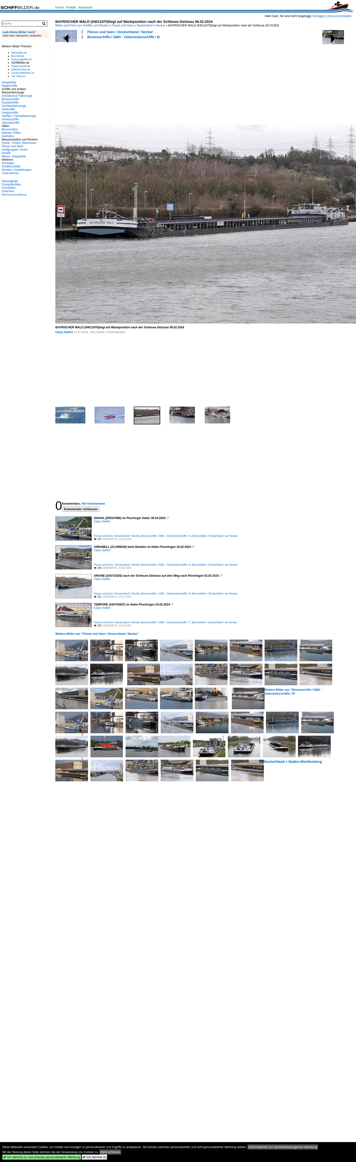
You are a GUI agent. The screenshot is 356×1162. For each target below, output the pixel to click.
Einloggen (319, 16)
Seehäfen (8, 136)
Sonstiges (8, 163)
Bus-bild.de (17, 56)
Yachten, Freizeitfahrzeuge (19, 116)
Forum (59, 7)
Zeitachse (8, 191)
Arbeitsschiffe (10, 119)
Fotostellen (9, 188)
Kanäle (6, 153)
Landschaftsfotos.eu (22, 72)
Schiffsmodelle (11, 166)
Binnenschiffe (10, 99)
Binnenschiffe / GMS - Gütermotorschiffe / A (166, 564)
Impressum (85, 7)
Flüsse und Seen (123, 25)
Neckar (160, 25)
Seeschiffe (8, 109)
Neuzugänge (10, 181)
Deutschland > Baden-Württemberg (293, 762)
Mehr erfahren (110, 1152)
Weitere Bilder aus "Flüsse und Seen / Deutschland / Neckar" (97, 634)
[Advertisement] (119, 81)
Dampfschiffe (10, 102)
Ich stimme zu (94, 1157)
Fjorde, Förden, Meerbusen (19, 143)
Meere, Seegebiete (14, 156)
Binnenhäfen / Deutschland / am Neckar (215, 535)
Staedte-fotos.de (20, 69)
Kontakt (71, 7)
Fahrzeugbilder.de (21, 59)
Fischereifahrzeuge (14, 106)
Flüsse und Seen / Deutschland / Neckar (120, 32)
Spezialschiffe (10, 122)
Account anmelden (339, 16)
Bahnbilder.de (19, 52)
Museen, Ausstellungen (17, 169)
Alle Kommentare (93, 503)
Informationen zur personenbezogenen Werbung (282, 1147)
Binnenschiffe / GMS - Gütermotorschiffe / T (165, 622)
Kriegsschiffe (10, 112)
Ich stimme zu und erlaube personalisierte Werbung (41, 1157)
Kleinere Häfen (11, 133)
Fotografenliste (11, 184)
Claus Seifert (64, 332)
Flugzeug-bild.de (20, 66)
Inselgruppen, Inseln (15, 149)
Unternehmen (10, 173)
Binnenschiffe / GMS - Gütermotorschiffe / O (166, 535)
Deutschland (145, 25)
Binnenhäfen (10, 129)
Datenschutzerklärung (14, 194)
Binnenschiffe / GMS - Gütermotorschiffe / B (123, 37)
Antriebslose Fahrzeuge (17, 96)
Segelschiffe (9, 85)
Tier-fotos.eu (18, 76)
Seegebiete (9, 82)
